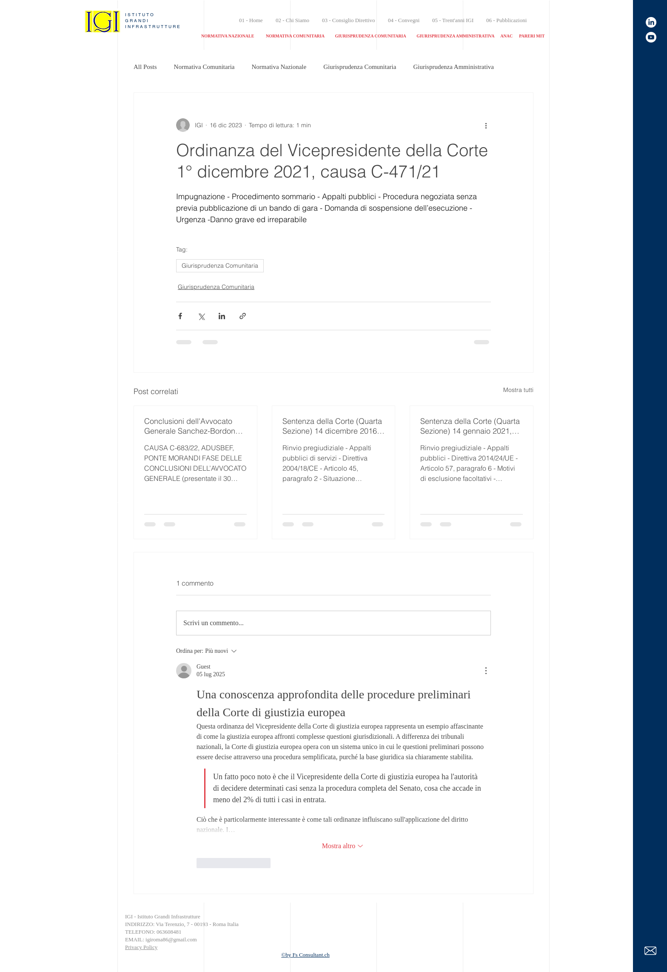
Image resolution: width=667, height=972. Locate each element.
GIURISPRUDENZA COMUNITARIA (370, 36)
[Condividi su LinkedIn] (222, 316)
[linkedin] (651, 22)
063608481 (170, 932)
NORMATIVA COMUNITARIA (295, 36)
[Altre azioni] (486, 125)
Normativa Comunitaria (204, 66)
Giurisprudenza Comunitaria (359, 66)
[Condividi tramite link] (243, 316)
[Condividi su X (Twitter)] (201, 316)
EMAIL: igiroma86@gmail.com (161, 939)
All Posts (145, 66)
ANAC (506, 36)
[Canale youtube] (651, 37)
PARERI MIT (531, 36)
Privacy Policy (141, 947)
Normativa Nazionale (279, 66)
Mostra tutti (518, 390)
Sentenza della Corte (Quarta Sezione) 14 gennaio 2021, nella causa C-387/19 (470, 426)
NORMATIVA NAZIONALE (231, 36)
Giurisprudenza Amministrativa (453, 66)
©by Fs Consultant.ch (305, 955)
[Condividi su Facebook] (180, 316)
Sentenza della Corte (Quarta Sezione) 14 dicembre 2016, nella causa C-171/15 (332, 426)
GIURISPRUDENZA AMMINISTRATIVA (455, 36)
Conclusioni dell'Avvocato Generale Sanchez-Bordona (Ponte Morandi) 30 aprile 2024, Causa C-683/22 (191, 426)
